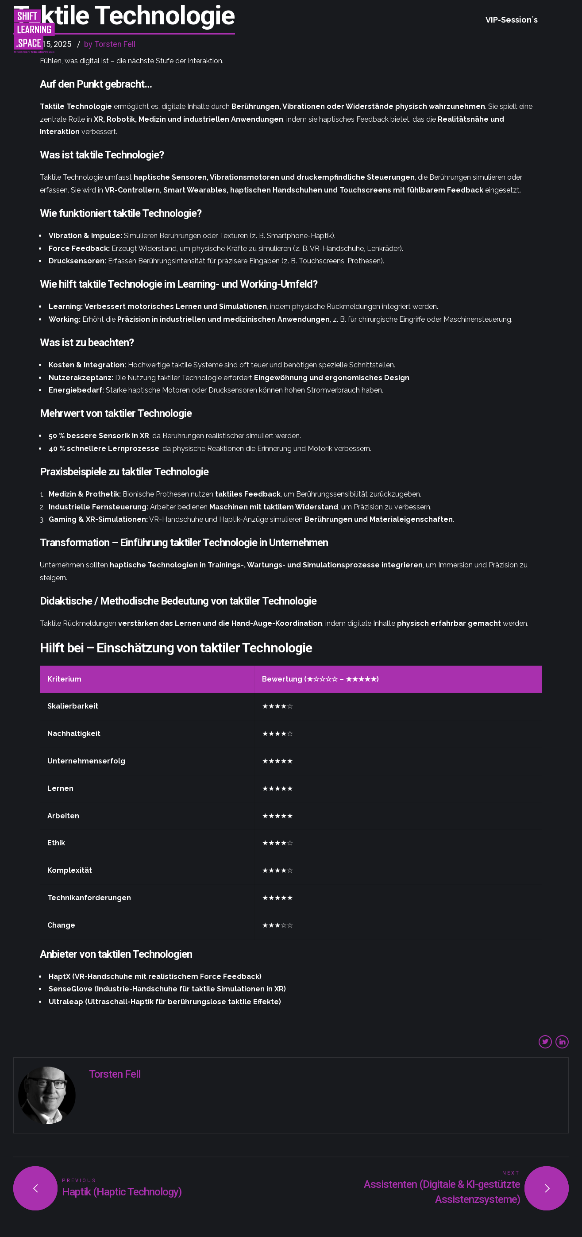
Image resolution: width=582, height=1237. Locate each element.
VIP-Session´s (512, 19)
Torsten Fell (114, 1074)
